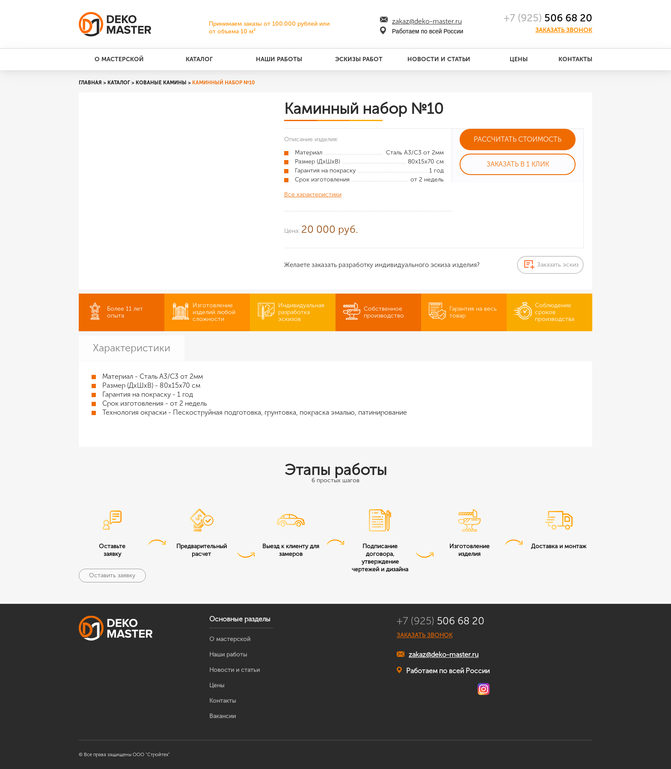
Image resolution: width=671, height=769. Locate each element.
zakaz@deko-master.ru (427, 21)
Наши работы (279, 59)
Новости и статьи (438, 59)
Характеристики (131, 347)
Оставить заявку (112, 575)
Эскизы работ (359, 59)
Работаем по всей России (443, 670)
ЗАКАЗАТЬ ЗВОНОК (424, 635)
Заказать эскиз (558, 264)
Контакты (575, 59)
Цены (519, 59)
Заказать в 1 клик (518, 164)
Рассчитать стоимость (517, 139)
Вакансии (222, 716)
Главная (90, 83)
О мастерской (119, 59)
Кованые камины (161, 83)
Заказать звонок (563, 30)
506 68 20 (548, 18)
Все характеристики (312, 194)
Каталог (199, 59)
